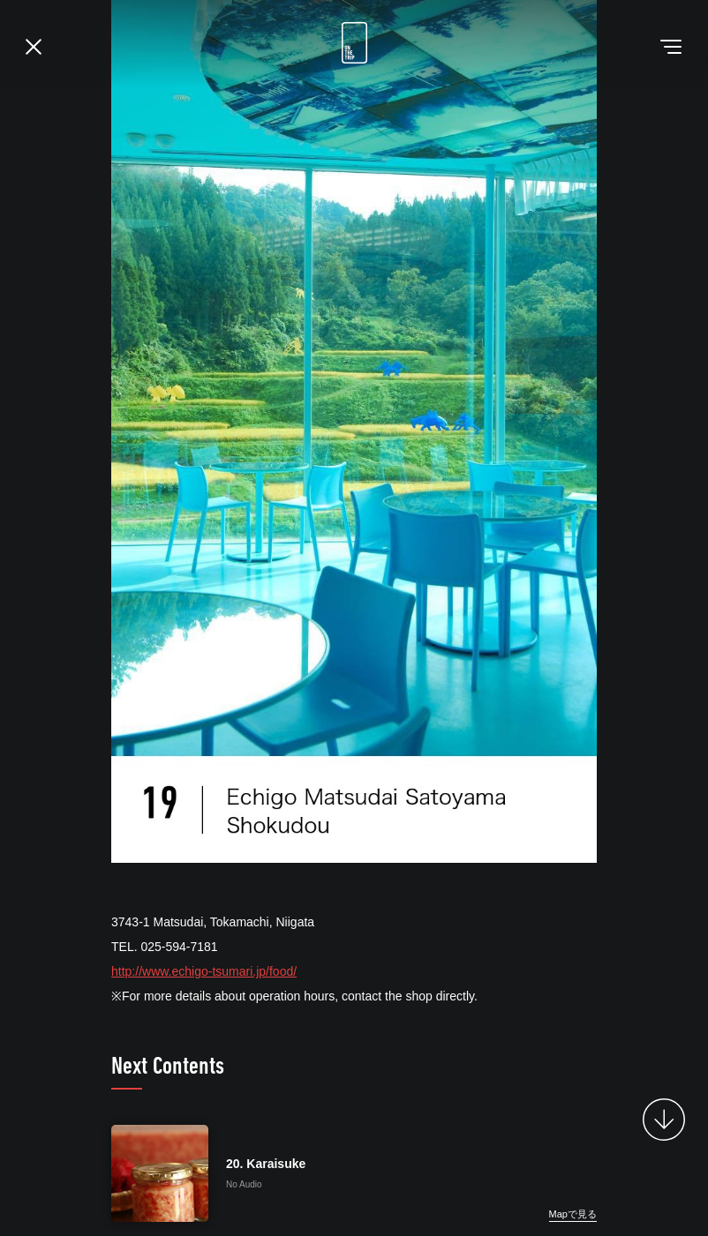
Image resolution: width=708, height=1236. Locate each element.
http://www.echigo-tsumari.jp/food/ (204, 971)
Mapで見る (573, 1214)
